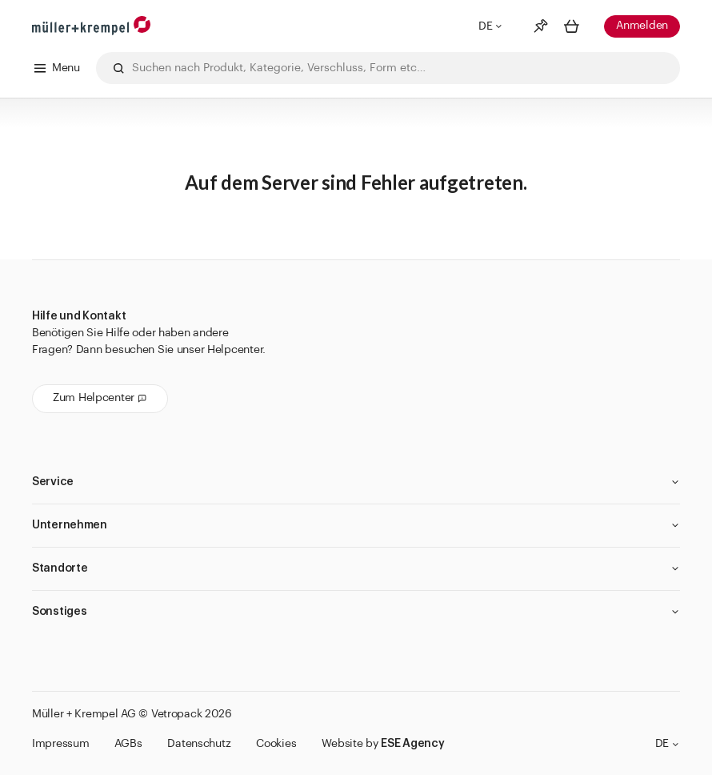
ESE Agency (412, 743)
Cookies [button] (276, 743)
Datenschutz (198, 743)
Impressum (60, 743)
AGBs (128, 743)
